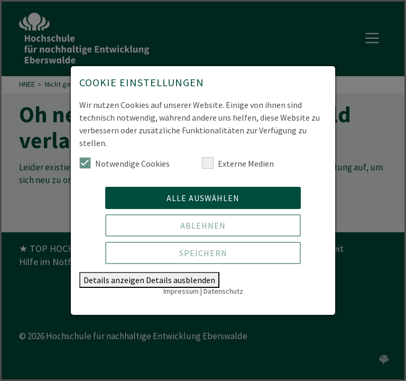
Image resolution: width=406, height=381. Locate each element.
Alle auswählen (203, 198)
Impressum (181, 291)
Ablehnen (203, 225)
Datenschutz (223, 291)
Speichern (203, 253)
